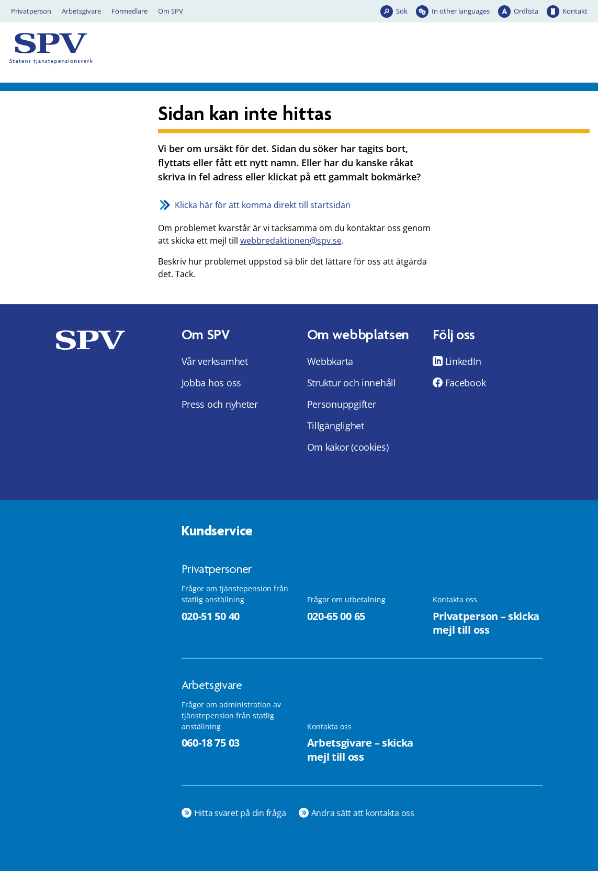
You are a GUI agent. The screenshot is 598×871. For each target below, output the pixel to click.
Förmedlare (129, 11)
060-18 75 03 (211, 743)
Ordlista (526, 11)
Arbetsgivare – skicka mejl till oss (360, 750)
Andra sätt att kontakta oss (363, 813)
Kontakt (575, 11)
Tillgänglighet (335, 425)
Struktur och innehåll (351, 382)
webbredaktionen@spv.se (291, 240)
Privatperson (31, 11)
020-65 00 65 (336, 616)
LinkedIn (463, 361)
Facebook (465, 382)
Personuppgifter (341, 404)
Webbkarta (330, 361)
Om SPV (170, 11)
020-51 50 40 (211, 616)
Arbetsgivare (81, 11)
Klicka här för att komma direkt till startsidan (263, 205)
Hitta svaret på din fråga (240, 813)
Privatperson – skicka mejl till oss (486, 623)
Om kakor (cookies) (348, 447)
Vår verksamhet (215, 361)
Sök (402, 11)
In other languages (461, 11)
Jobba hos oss (212, 382)
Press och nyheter (220, 404)
